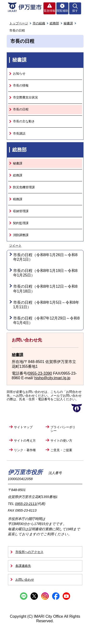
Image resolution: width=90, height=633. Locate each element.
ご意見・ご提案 (61, 450)
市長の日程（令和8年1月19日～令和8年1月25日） (45, 273)
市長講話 (19, 133)
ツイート (15, 245)
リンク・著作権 (25, 450)
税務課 (17, 199)
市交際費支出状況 (25, 97)
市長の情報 (21, 85)
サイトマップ (23, 427)
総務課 (17, 175)
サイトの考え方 (25, 440)
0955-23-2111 (25, 504)
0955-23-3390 (40, 373)
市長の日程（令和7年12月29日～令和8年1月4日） (46, 320)
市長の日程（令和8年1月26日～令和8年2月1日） (45, 257)
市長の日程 (21, 109)
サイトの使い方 (61, 440)
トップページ (18, 23)
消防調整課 (21, 235)
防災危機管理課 (24, 187)
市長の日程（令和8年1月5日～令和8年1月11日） (46, 304)
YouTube (66, 596)
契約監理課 (21, 223)
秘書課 (68, 23)
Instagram (45, 596)
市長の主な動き (24, 121)
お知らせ (19, 73)
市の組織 (39, 23)
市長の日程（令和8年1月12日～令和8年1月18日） (45, 288)
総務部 (54, 23)
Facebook (56, 596)
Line (23, 596)
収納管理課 (21, 211)
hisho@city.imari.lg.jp (52, 378)
